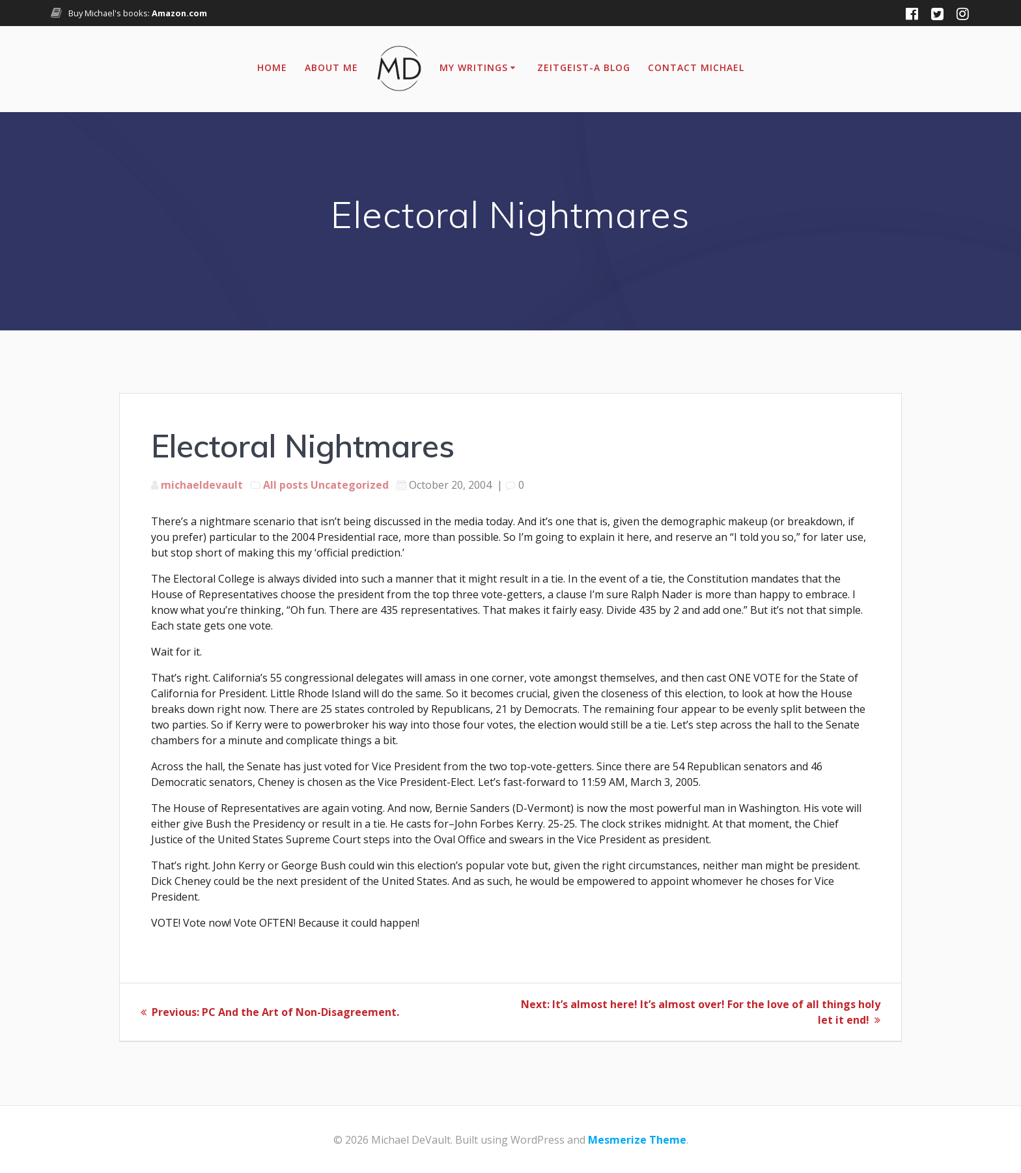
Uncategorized (350, 485)
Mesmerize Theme (637, 1140)
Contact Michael (696, 67)
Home (272, 67)
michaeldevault (202, 485)
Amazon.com (179, 13)
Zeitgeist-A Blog (583, 67)
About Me (331, 67)
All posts (285, 485)
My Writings (474, 67)
